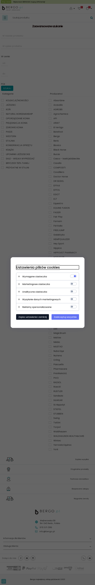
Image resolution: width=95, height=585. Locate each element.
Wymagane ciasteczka (34, 276)
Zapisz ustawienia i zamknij (32, 316)
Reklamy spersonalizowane (37, 307)
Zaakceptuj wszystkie (65, 316)
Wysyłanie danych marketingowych (41, 299)
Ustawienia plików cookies (38, 267)
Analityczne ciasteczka (34, 291)
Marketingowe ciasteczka (36, 284)
